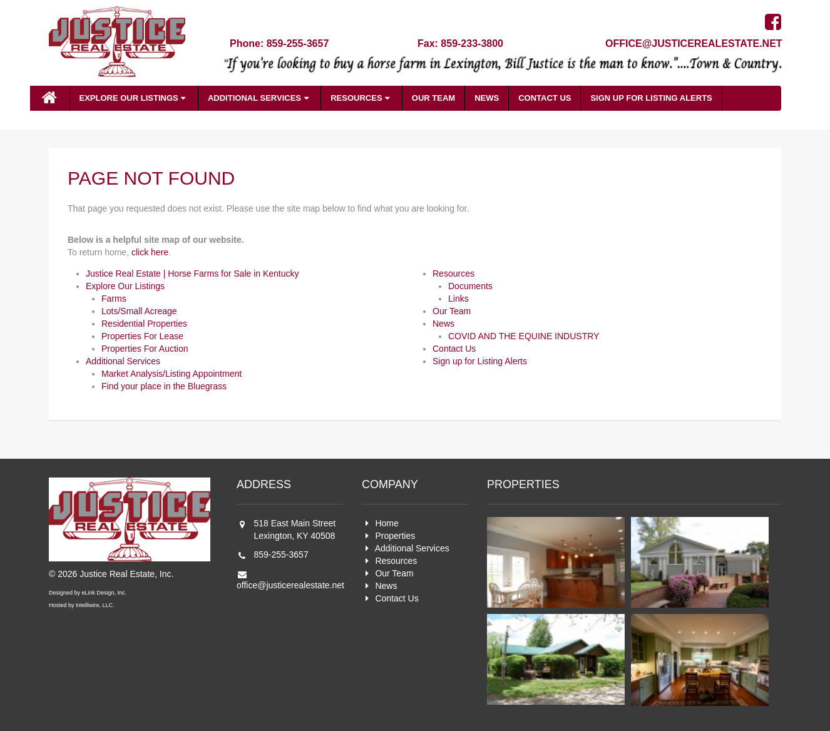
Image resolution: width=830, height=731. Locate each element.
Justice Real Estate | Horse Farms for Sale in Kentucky (192, 273)
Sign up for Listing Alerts (651, 98)
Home (386, 523)
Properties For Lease (142, 336)
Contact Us (544, 98)
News (486, 98)
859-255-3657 (281, 555)
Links (458, 299)
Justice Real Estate (117, 46)
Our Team (433, 98)
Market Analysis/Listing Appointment (171, 374)
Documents (470, 286)
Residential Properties (144, 324)
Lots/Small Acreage (139, 311)
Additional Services (259, 98)
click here (149, 252)
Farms (113, 299)
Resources (361, 98)
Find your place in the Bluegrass (164, 386)
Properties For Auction (144, 349)
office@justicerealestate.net (693, 43)
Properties (395, 536)
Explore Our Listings (133, 98)
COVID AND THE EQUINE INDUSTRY (523, 336)
